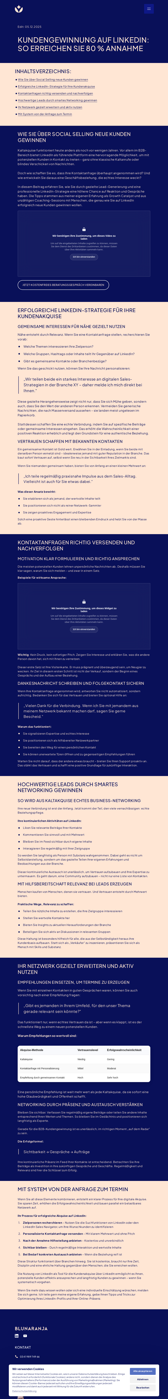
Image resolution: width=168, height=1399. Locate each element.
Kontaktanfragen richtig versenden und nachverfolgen (55, 93)
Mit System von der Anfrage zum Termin (45, 114)
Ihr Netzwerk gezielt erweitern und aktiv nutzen (50, 107)
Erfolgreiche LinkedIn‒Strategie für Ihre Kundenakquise (56, 86)
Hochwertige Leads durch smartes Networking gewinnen (57, 100)
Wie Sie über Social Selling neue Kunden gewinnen (53, 79)
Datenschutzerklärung (24, 1391)
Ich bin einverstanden (84, 256)
